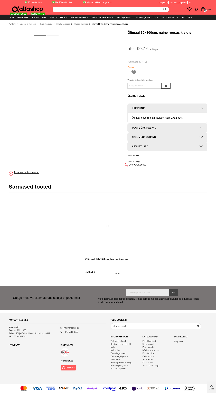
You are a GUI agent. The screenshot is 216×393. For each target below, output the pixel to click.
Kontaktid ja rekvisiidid (121, 344)
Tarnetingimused (118, 353)
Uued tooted (147, 344)
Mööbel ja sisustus (146, 17)
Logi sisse (178, 341)
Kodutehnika (148, 353)
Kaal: (129, 161)
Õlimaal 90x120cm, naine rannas (106, 259)
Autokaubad (169, 17)
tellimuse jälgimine (178, 3)
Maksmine (115, 350)
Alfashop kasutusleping (121, 362)
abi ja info (163, 3)
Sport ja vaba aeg (101, 17)
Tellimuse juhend (118, 341)
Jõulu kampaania (19, 16)
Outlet (186, 17)
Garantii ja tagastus (119, 365)
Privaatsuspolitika (118, 368)
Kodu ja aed (123, 17)
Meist (113, 347)
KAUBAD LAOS (38, 16)
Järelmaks (115, 359)
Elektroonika (57, 17)
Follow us (68, 367)
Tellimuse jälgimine (119, 356)
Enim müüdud (148, 347)
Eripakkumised (149, 341)
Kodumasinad (78, 17)
